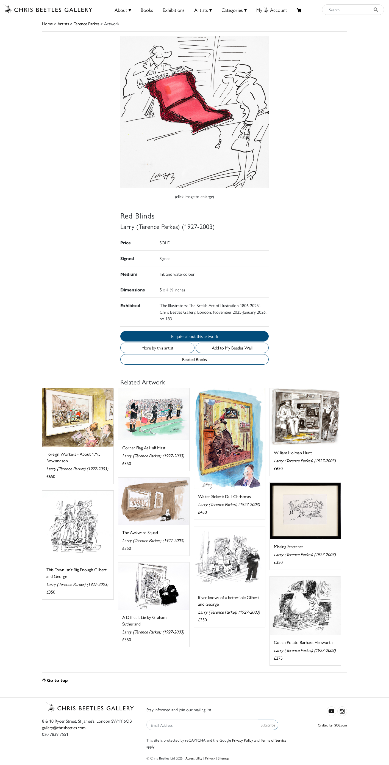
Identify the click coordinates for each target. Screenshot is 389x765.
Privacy (210, 758)
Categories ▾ (234, 9)
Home (47, 23)
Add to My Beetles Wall (232, 348)
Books (147, 9)
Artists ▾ (203, 9)
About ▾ (123, 9)
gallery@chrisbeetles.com (63, 727)
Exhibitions (174, 9)
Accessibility (193, 758)
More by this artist (157, 348)
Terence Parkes (86, 23)
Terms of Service (274, 740)
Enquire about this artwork (194, 336)
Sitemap (223, 758)
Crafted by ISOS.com (332, 725)
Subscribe (268, 725)
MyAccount (271, 9)
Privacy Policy (242, 740)
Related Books (194, 359)
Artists (63, 23)
